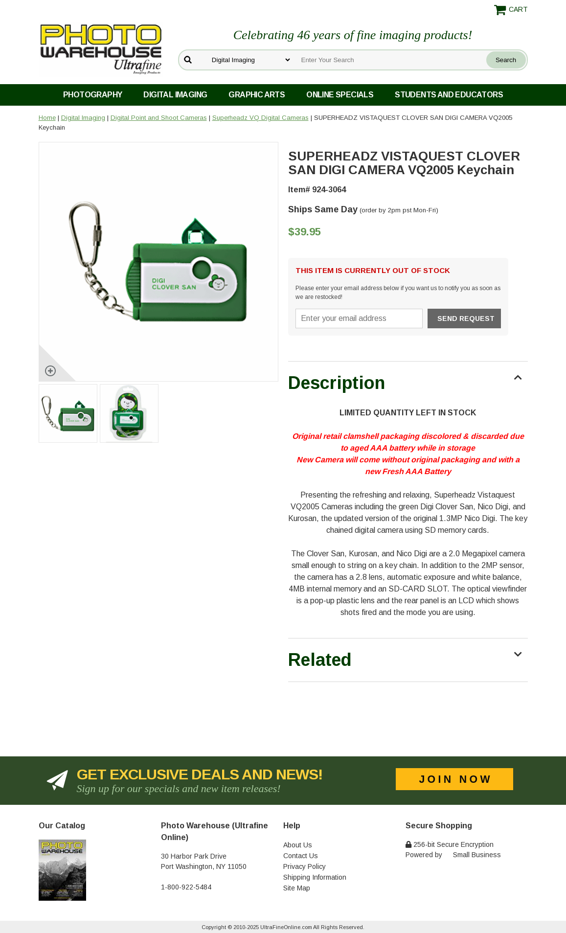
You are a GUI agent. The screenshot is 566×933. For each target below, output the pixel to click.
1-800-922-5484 (186, 887)
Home (47, 117)
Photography (92, 95)
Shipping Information (314, 877)
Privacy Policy (304, 866)
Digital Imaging (175, 95)
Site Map (296, 888)
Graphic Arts (256, 95)
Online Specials (339, 95)
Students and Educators (449, 95)
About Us (297, 845)
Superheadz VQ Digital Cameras (260, 117)
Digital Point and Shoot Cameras (159, 117)
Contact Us (300, 856)
